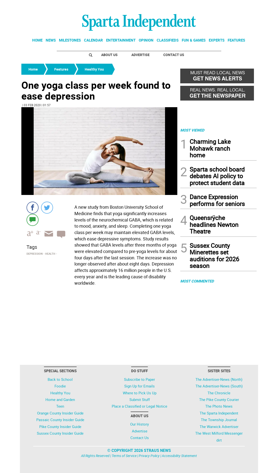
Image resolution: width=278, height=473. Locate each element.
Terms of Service (124, 455)
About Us (109, 54)
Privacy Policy (149, 455)
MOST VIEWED (192, 130)
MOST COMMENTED (197, 281)
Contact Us (173, 54)
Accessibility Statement (179, 455)
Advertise (140, 54)
